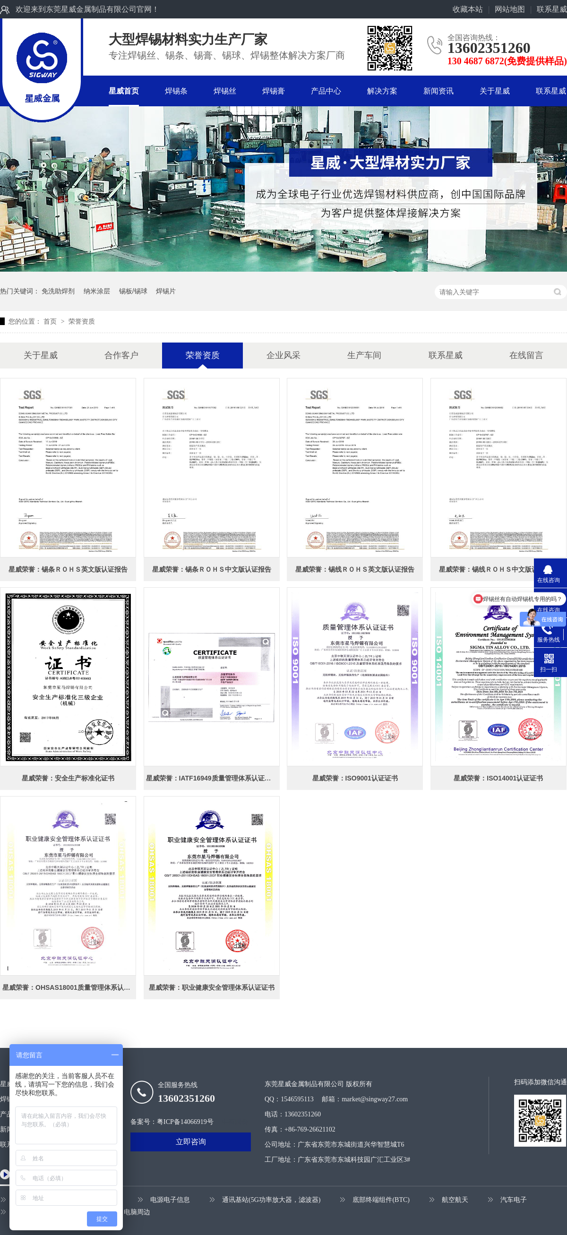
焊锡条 (176, 91)
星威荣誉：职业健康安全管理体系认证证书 (212, 987)
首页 (51, 321)
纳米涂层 (97, 291)
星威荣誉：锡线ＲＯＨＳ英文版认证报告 (354, 569)
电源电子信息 (170, 1199)
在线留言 (526, 355)
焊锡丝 (225, 91)
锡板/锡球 (133, 291)
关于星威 (495, 91)
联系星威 (552, 9)
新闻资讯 (438, 91)
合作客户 (121, 355)
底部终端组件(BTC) (381, 1199)
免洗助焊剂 (58, 291)
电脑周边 (137, 1212)
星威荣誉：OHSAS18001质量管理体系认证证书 (73, 987)
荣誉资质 (82, 321)
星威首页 (124, 91)
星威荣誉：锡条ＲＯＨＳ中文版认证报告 (211, 569)
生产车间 (364, 355)
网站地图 (510, 9)
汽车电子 (513, 1199)
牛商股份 (235, 1121)
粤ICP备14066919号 (185, 1121)
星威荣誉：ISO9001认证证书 (355, 778)
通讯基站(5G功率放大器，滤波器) (271, 1199)
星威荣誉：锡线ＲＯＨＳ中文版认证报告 (498, 569)
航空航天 (455, 1199)
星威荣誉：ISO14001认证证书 (498, 778)
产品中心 (326, 91)
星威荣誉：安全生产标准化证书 (68, 778)
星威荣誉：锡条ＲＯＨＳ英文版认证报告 (68, 569)
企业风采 (283, 355)
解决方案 (382, 91)
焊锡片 (166, 291)
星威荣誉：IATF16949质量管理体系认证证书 (212, 778)
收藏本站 (468, 9)
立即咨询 (191, 1142)
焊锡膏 (273, 91)
